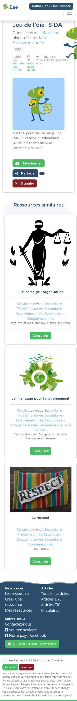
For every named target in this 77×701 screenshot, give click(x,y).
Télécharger (28, 163)
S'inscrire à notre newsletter (32, 643)
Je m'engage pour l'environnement (40, 398)
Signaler (24, 183)
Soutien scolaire (21, 630)
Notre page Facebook (25, 635)
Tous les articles (55, 593)
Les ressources (18, 593)
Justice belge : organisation (41, 292)
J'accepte (10, 667)
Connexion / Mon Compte (51, 6)
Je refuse (27, 667)
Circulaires (50, 610)
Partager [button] (25, 173)
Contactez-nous (18, 624)
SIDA (18, 49)
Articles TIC (50, 604)
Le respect (40, 517)
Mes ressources (18, 610)
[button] (42, 173)
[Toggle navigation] (69, 14)
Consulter (40, 335)
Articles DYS (51, 599)
